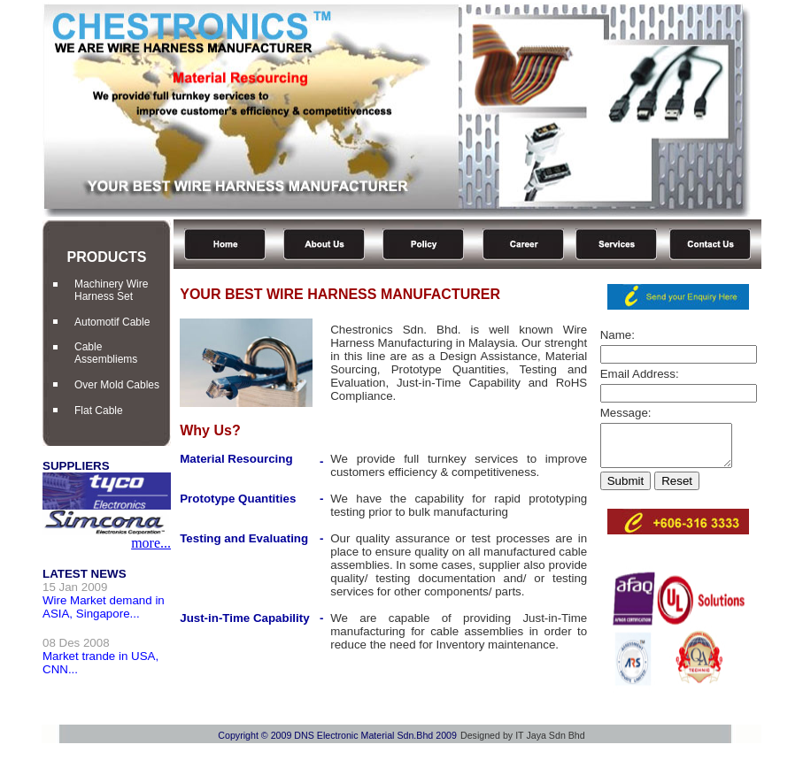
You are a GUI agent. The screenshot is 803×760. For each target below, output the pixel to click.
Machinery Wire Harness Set (111, 290)
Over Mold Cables (116, 385)
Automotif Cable (112, 322)
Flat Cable (98, 410)
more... (151, 542)
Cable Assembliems (105, 353)
